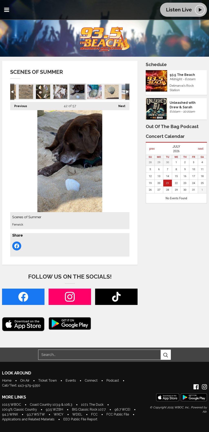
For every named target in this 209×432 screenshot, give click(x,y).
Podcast (112, 380)
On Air (24, 380)
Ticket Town (47, 380)
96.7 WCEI (122, 409)
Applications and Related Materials (28, 419)
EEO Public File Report (80, 419)
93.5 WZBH (54, 409)
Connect (91, 380)
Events (71, 380)
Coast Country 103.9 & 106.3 (51, 405)
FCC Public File (117, 414)
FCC (94, 414)
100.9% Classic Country (19, 409)
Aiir (204, 411)
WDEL (77, 414)
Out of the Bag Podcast (172, 126)
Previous (18, 105)
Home (6, 380)
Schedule (156, 64)
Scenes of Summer (26, 92)
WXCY (58, 414)
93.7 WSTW (36, 414)
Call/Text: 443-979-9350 (21, 385)
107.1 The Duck (92, 405)
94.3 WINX (10, 414)
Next (119, 105)
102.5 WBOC (11, 405)
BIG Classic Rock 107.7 (89, 409)
